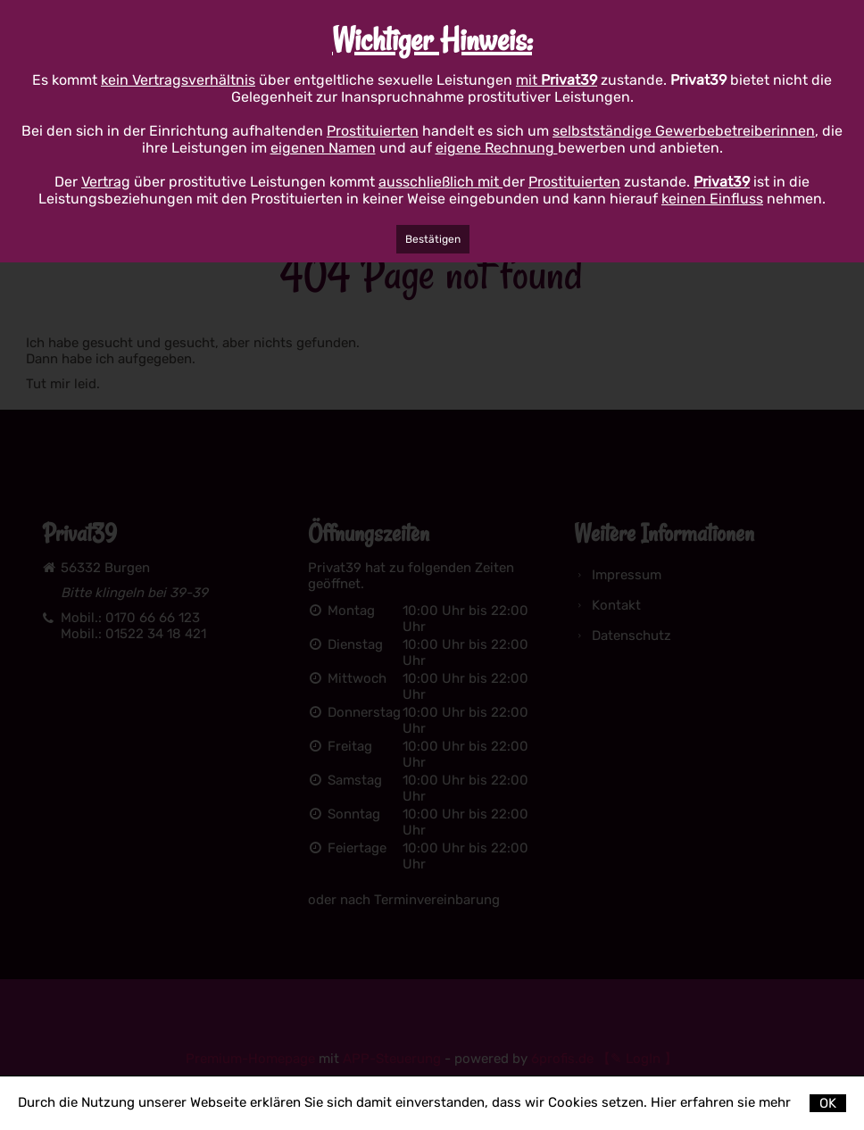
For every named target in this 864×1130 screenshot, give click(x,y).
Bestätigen (433, 239)
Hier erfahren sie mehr (721, 1102)
